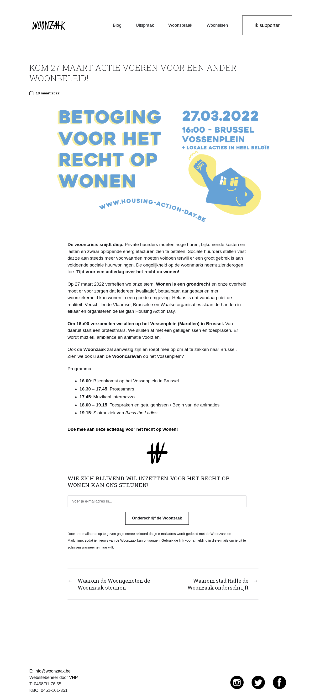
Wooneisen (217, 25)
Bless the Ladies (141, 412)
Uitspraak (145, 25)
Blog (117, 25)
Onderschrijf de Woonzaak (157, 518)
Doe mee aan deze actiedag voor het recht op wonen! (125, 429)
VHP (73, 677)
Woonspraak (180, 25)
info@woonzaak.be (53, 671)
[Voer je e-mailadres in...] (157, 501)
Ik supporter (267, 25)
